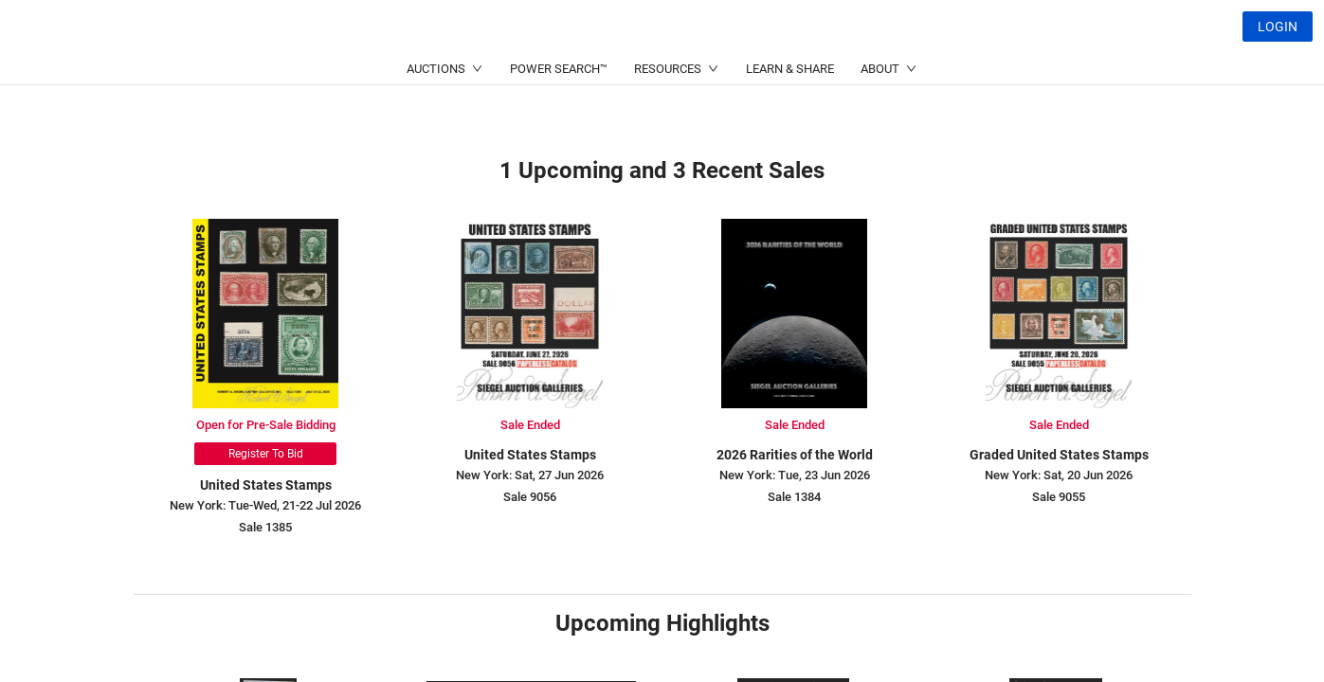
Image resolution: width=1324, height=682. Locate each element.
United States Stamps (266, 485)
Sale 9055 (1058, 497)
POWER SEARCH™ (559, 114)
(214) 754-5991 (605, 71)
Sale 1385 (265, 527)
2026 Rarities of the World (794, 454)
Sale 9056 (529, 497)
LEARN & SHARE (790, 114)
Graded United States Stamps (1059, 454)
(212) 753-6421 (421, 71)
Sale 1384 (794, 497)
